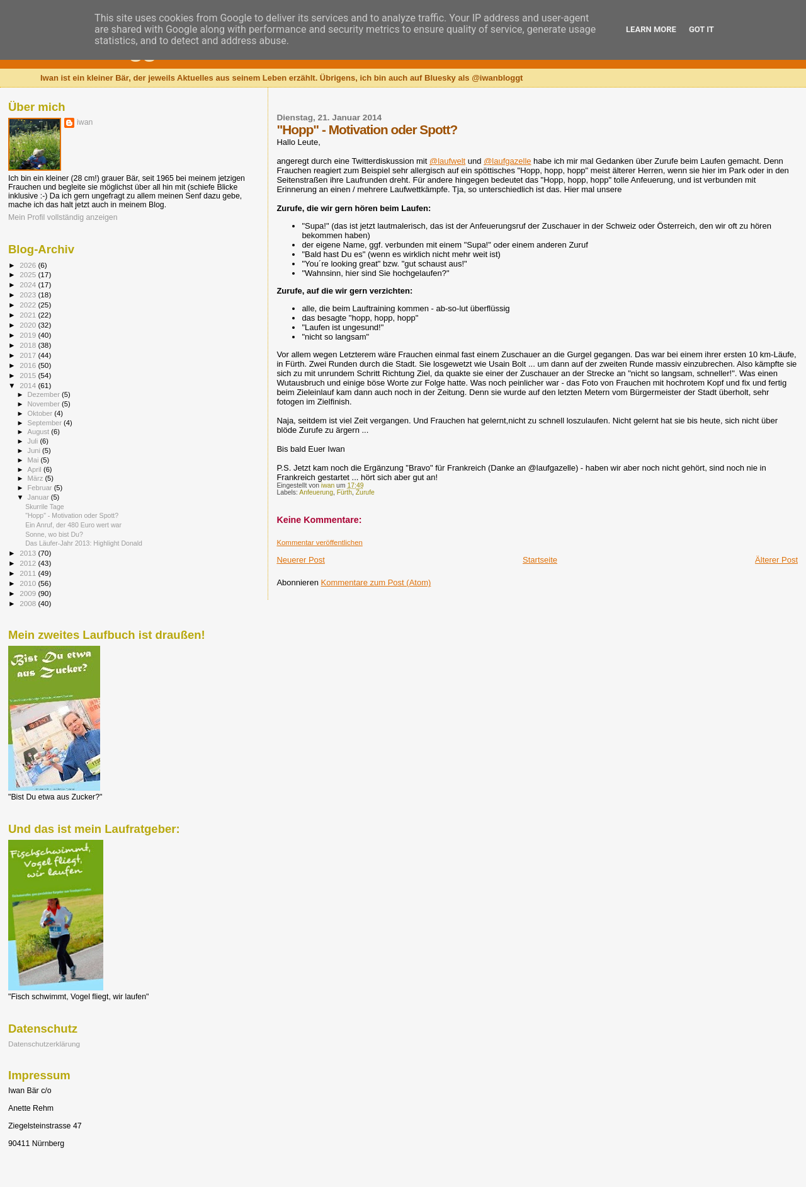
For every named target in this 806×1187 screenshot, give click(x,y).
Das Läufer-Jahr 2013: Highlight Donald (83, 543)
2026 (29, 265)
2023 (29, 294)
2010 (29, 583)
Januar (39, 497)
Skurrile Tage (44, 506)
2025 (29, 274)
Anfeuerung (316, 492)
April (35, 469)
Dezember (45, 394)
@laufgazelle (507, 161)
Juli (34, 441)
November (45, 404)
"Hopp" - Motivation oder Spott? (71, 515)
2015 (29, 375)
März (36, 478)
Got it (701, 29)
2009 (29, 593)
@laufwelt (447, 161)
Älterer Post (776, 560)
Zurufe (365, 492)
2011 (29, 573)
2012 (29, 563)
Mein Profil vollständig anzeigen (63, 217)
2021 (29, 315)
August (40, 431)
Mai (34, 460)
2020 (29, 325)
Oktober (41, 413)
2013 (29, 553)
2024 (29, 284)
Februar (41, 487)
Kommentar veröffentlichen (319, 542)
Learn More (651, 29)
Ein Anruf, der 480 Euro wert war (73, 525)
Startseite (540, 560)
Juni (35, 450)
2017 (29, 355)
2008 (29, 603)
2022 (29, 305)
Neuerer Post (300, 560)
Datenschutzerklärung (44, 1044)
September (46, 423)
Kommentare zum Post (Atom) (376, 582)
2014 (29, 385)
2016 (29, 365)
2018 (29, 345)
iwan (85, 122)
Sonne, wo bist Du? (54, 534)
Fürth (344, 492)
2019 (29, 335)
